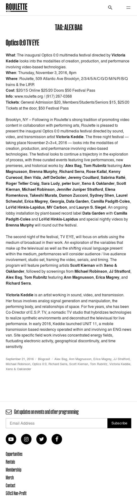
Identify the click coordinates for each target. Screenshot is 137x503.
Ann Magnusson (80, 359)
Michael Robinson (18, 364)
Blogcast (44, 359)
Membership (13, 470)
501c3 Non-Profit (16, 493)
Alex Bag (60, 359)
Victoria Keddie (119, 364)
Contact (10, 485)
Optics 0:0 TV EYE (22, 42)
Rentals (10, 462)
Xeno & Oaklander (18, 369)
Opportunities (14, 454)
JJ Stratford (121, 359)
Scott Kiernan (78, 364)
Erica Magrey (102, 359)
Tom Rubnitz (98, 364)
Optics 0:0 (39, 364)
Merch (10, 477)
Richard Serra (57, 364)
